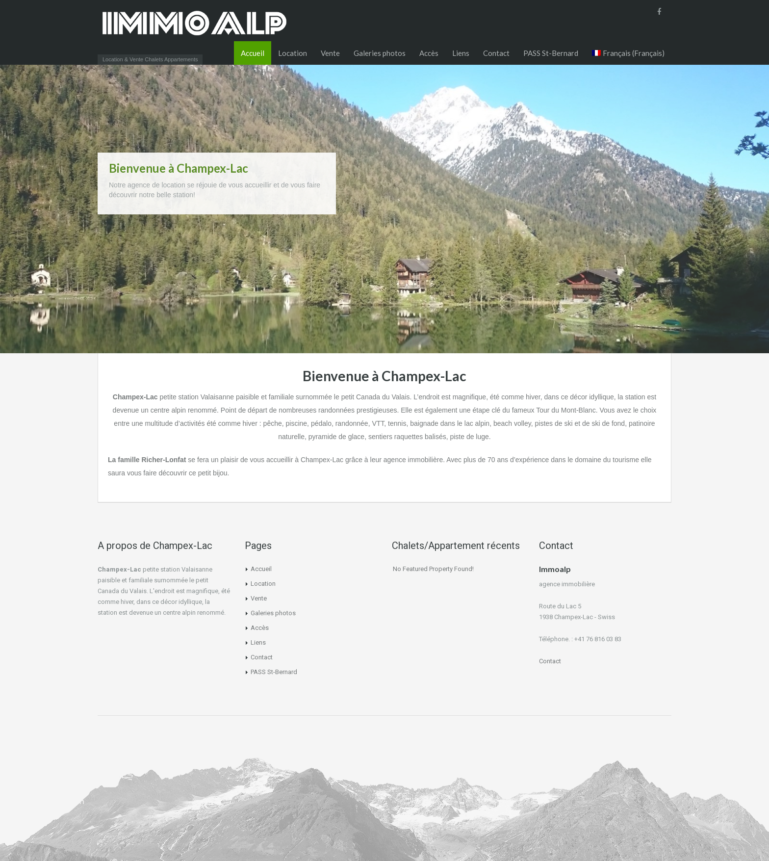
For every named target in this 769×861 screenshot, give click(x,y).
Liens (460, 53)
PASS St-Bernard (550, 53)
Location (292, 53)
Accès (428, 53)
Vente (330, 53)
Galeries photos (380, 53)
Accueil (252, 53)
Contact (496, 53)
